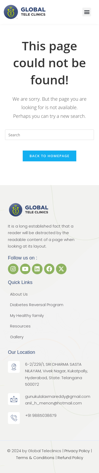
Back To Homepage (49, 155)
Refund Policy (70, 457)
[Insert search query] (49, 134)
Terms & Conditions (35, 457)
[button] (86, 12)
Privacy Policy (77, 450)
